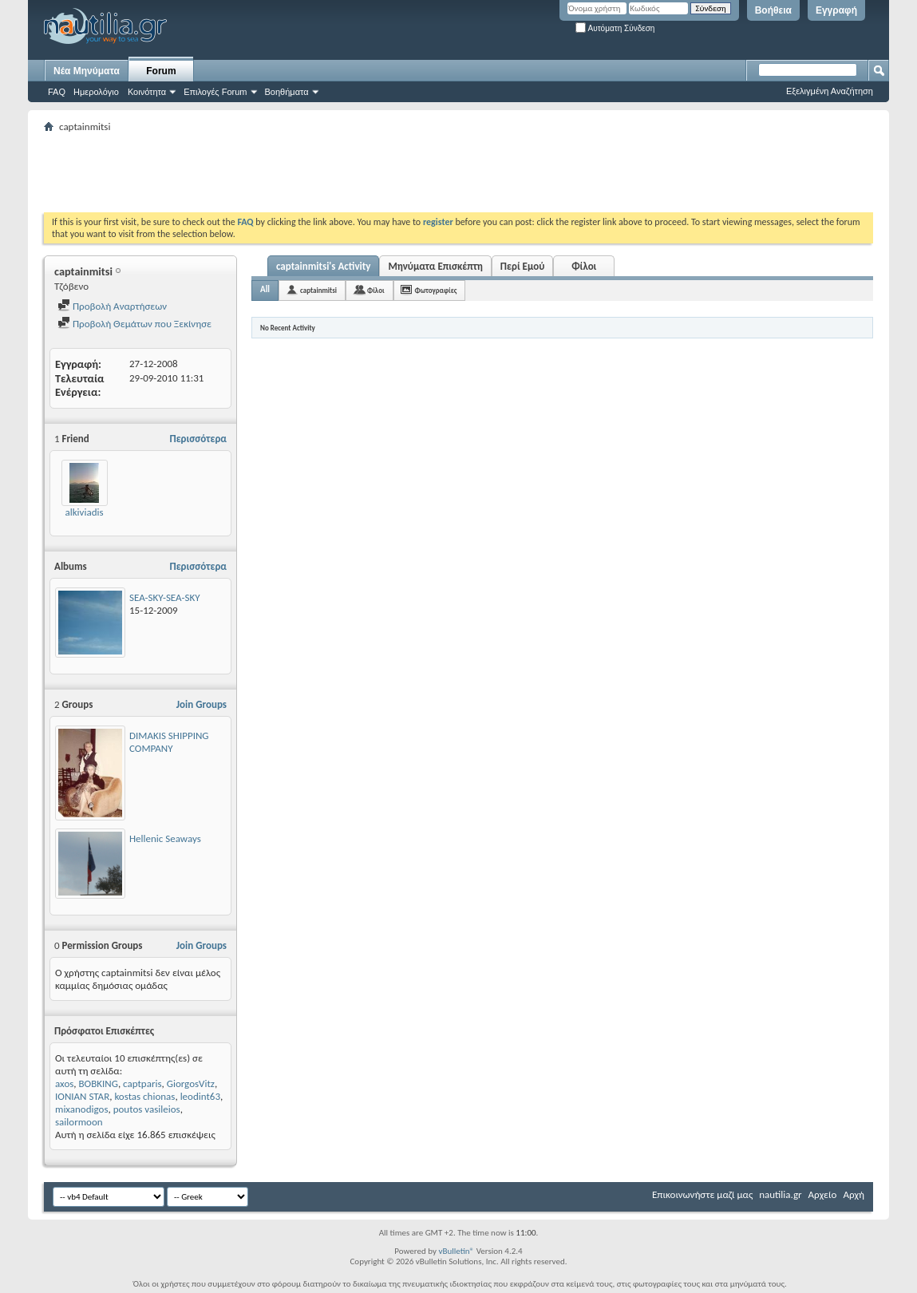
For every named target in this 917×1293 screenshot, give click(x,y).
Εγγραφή (836, 10)
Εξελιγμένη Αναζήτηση (829, 91)
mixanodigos (81, 1109)
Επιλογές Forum (215, 92)
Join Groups (201, 704)
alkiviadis (84, 512)
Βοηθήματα (287, 92)
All (265, 289)
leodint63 (200, 1096)
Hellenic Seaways (165, 838)
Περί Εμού (522, 266)
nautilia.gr (780, 1194)
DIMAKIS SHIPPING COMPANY (169, 742)
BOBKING (98, 1083)
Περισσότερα (198, 439)
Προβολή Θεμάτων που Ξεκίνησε (134, 324)
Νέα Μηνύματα (86, 71)
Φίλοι (583, 266)
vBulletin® (456, 1251)
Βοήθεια (773, 10)
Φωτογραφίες (436, 290)
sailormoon (79, 1122)
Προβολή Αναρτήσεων (112, 306)
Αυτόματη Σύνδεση (614, 28)
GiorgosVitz (191, 1083)
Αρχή (853, 1194)
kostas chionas (144, 1096)
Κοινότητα (147, 92)
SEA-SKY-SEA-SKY (164, 597)
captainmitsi (318, 290)
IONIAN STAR (82, 1096)
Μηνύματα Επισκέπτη (435, 266)
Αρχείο (822, 1194)
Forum (161, 71)
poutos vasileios (146, 1109)
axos (64, 1083)
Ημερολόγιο (96, 92)
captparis (142, 1083)
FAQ (56, 92)
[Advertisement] (334, 172)
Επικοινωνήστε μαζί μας (702, 1194)
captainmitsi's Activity (323, 266)
